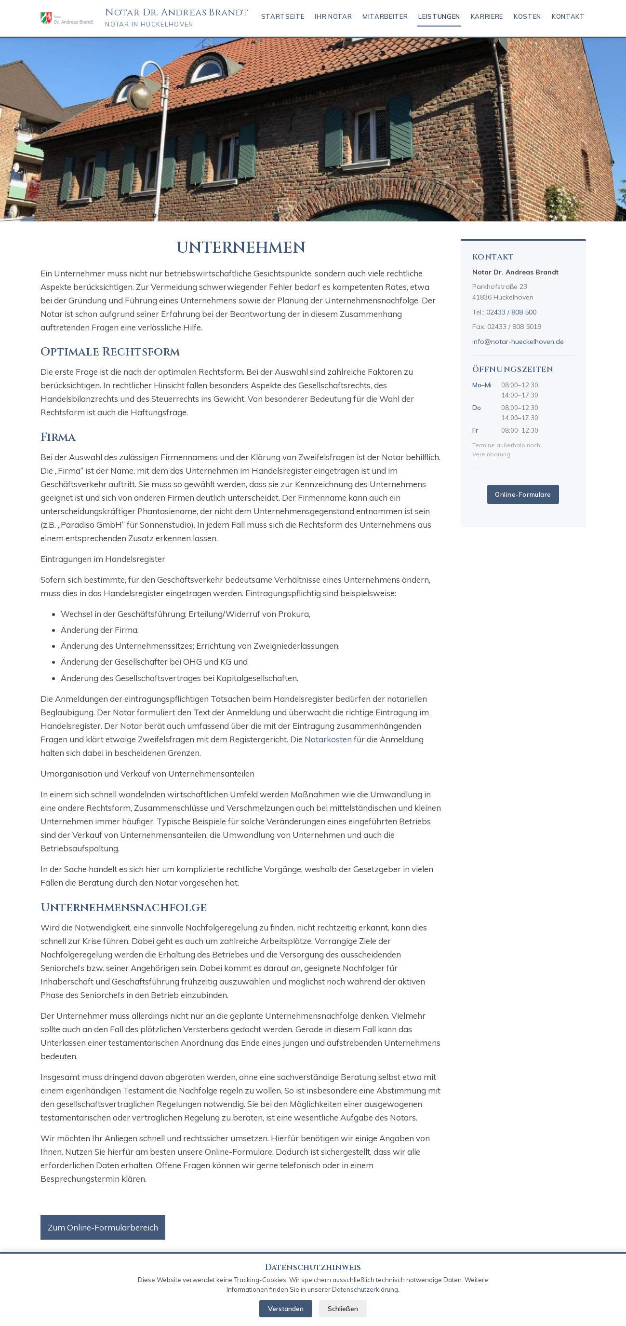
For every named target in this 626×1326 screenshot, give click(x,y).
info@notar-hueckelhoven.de (518, 341)
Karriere (487, 16)
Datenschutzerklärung (365, 1289)
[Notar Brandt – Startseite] (67, 18)
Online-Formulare (523, 494)
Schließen (343, 1308)
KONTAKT (568, 16)
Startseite (283, 16)
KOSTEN (527, 16)
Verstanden (286, 1308)
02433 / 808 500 (511, 312)
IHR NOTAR (333, 16)
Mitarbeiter (385, 16)
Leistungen (439, 16)
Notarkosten (328, 739)
